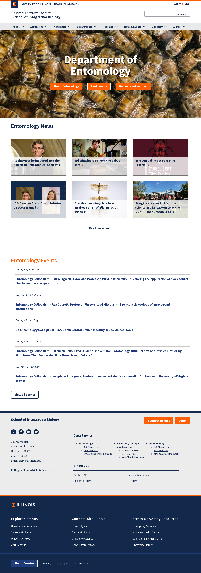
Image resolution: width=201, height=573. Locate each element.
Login (183, 421)
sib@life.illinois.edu (30, 461)
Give (186, 4)
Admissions (36, 27)
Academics (60, 27)
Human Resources (138, 475)
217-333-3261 (161, 450)
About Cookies (24, 563)
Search (183, 14)
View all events (24, 395)
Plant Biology (156, 443)
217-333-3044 (19, 456)
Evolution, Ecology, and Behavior (128, 445)
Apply (177, 4)
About (16, 27)
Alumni (177, 27)
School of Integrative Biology (36, 17)
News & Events (132, 27)
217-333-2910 (91, 450)
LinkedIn (28, 431)
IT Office (132, 481)
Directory (157, 27)
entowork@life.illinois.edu (98, 454)
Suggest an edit (159, 421)
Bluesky (36, 431)
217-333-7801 (129, 454)
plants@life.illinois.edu (166, 454)
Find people (99, 86)
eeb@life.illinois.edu (133, 457)
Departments (84, 27)
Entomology (86, 443)
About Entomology (66, 86)
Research (108, 27)
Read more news (100, 228)
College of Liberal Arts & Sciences (31, 13)
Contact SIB (80, 475)
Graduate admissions (133, 86)
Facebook (21, 431)
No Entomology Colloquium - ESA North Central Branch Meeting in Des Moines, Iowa (74, 330)
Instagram (13, 431)
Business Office (82, 481)
